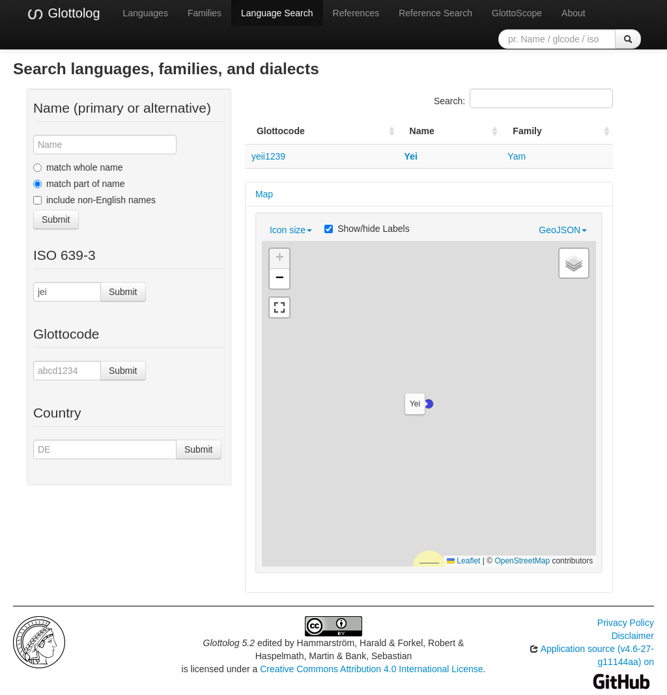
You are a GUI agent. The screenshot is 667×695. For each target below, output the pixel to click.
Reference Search (435, 13)
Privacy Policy (625, 622)
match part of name (79, 183)
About (573, 13)
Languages (145, 13)
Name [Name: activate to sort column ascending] (422, 131)
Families (204, 13)
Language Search (277, 13)
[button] (428, 403)
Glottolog (63, 13)
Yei (411, 156)
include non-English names (94, 200)
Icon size (291, 230)
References (356, 13)
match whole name (78, 167)
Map (264, 194)
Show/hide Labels (367, 228)
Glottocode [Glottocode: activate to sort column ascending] (281, 131)
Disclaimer (633, 636)
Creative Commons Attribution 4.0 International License (371, 669)
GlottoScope (517, 13)
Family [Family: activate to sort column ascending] (527, 131)
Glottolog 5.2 (229, 643)
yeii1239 (268, 156)
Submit (56, 219)
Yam (516, 156)
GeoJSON (563, 230)
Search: (523, 98)
